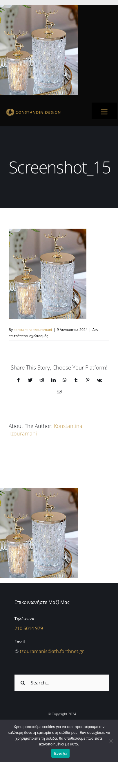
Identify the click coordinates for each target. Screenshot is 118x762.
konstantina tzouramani (33, 329)
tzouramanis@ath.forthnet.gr (52, 651)
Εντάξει (60, 753)
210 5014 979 (28, 628)
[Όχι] (111, 741)
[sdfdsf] (44, 109)
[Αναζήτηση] (22, 683)
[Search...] (61, 683)
